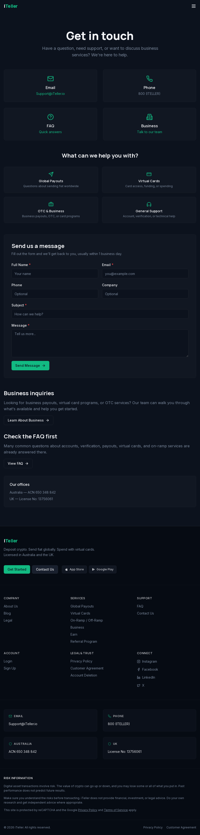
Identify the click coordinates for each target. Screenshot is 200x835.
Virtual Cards (80, 613)
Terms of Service (116, 810)
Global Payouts (82, 606)
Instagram (147, 661)
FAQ (140, 606)
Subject (19, 305)
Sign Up (10, 668)
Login (8, 661)
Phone (17, 285)
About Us (11, 606)
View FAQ (18, 463)
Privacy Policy (81, 661)
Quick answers (50, 132)
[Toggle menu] (193, 6)
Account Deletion (84, 675)
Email (108, 265)
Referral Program (84, 641)
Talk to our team (149, 132)
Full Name (21, 265)
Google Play (103, 569)
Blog (7, 613)
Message (21, 325)
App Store (74, 569)
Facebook (147, 669)
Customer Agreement (87, 668)
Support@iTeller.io (50, 94)
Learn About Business (28, 420)
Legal (8, 620)
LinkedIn (146, 677)
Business (77, 627)
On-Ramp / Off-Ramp (87, 620)
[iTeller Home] (11, 6)
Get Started (17, 569)
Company (110, 285)
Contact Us (45, 569)
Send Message (30, 365)
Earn (74, 634)
